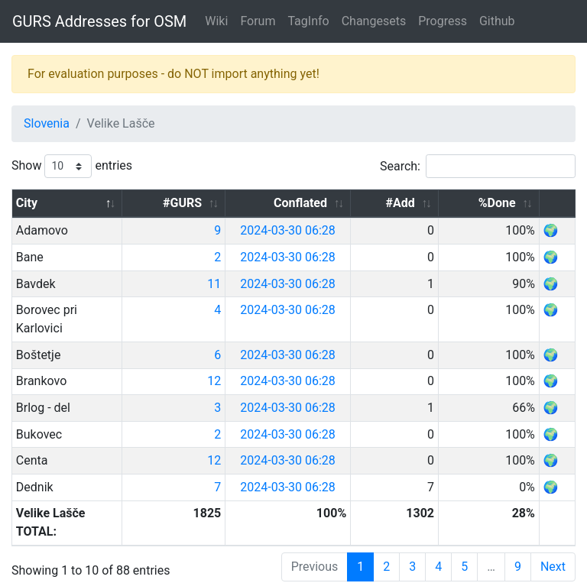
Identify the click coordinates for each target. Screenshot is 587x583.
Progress (442, 21)
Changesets (374, 21)
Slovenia (47, 123)
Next (553, 530)
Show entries (71, 166)
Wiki (216, 21)
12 (274, 362)
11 (274, 284)
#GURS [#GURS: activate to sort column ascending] (242, 203)
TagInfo (308, 21)
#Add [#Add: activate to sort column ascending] (434, 203)
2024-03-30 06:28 (346, 230)
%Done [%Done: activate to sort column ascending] (505, 203)
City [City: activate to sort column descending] (26, 203)
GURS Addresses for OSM (99, 21)
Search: (478, 166)
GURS (61, 571)
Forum (257, 21)
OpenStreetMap (123, 571)
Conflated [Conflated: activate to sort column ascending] (355, 203)
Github (497, 21)
